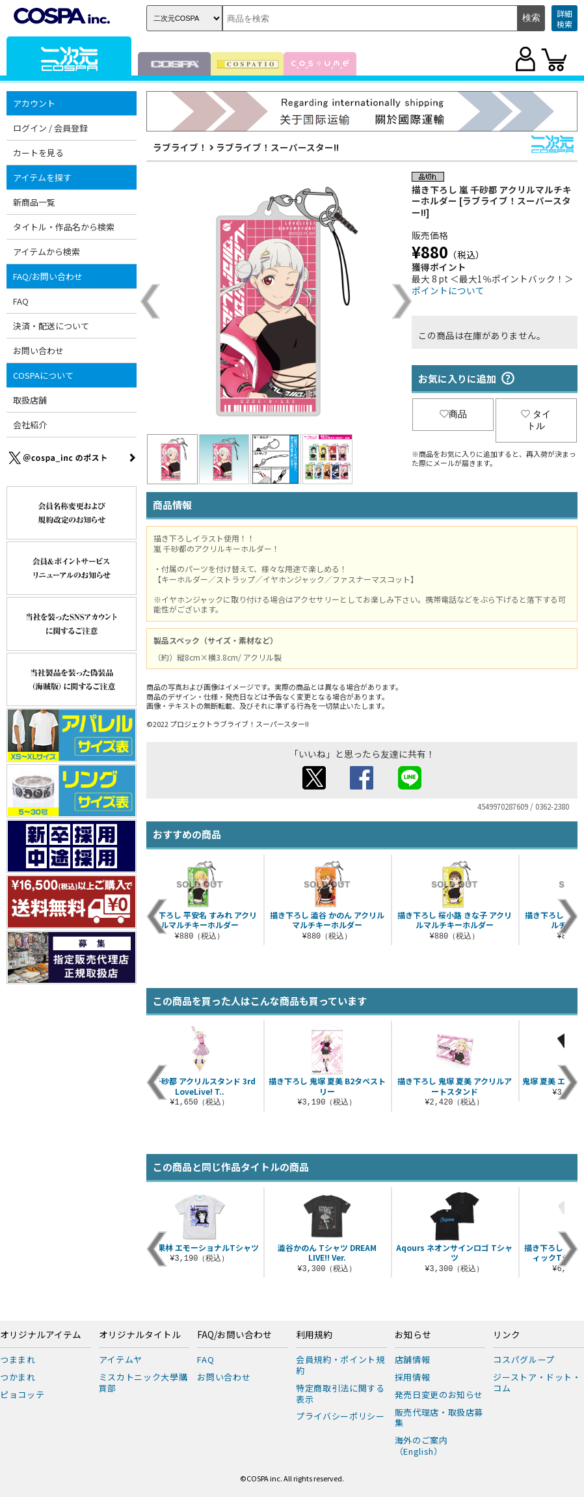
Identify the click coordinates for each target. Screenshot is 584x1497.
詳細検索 (564, 18)
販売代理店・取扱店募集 (439, 1417)
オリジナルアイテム (40, 1335)
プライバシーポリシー (340, 1416)
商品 (453, 414)
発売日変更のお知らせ (439, 1394)
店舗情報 (413, 1359)
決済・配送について (51, 326)
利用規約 (314, 1335)
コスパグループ (524, 1359)
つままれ (18, 1359)
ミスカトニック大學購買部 (143, 1382)
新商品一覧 (34, 202)
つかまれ (18, 1377)
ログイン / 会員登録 (50, 128)
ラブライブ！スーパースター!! (277, 147)
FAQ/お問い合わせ (48, 276)
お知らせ (413, 1335)
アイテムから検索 (46, 251)
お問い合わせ (38, 350)
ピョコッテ (22, 1394)
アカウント (34, 103)
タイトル (536, 420)
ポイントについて (448, 290)
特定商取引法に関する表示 (340, 1393)
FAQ (21, 301)
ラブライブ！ (180, 147)
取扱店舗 (30, 400)
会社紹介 (30, 425)
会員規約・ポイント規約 (340, 1365)
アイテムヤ (120, 1359)
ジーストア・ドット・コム (537, 1382)
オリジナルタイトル (140, 1335)
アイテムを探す (42, 177)
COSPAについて (43, 375)
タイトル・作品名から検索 (63, 227)
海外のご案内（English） (421, 1445)
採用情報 (413, 1377)
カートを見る (38, 152)
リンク (506, 1335)
